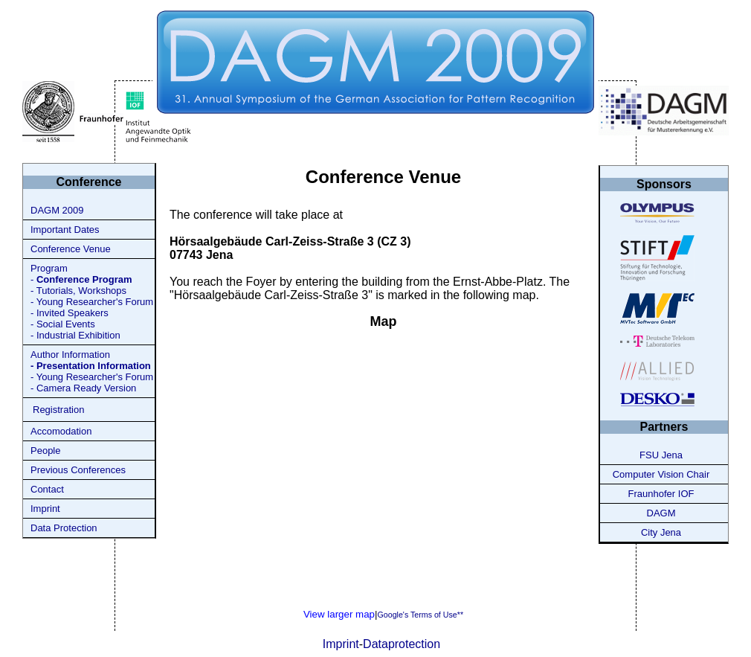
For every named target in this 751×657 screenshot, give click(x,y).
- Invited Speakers (69, 312)
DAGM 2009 (57, 210)
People (45, 450)
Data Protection (63, 527)
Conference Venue (70, 248)
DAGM (661, 513)
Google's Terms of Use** (420, 614)
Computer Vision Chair (661, 474)
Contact (47, 489)
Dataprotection (401, 644)
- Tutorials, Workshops (78, 290)
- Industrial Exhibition (75, 335)
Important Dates (65, 229)
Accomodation (60, 431)
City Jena (661, 532)
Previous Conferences (78, 469)
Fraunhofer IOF (661, 493)
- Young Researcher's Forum (91, 301)
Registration (58, 409)
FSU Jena (661, 455)
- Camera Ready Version (83, 388)
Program (49, 268)
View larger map (339, 614)
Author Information (70, 354)
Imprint (45, 508)
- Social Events (62, 324)
